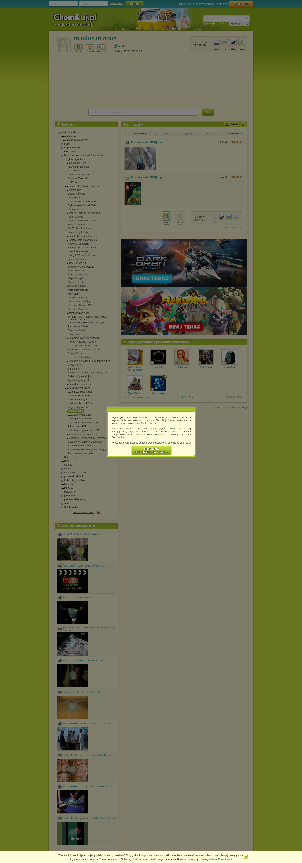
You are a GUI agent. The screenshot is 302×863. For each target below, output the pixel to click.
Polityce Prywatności (220, 859)
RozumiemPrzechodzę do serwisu (152, 450)
